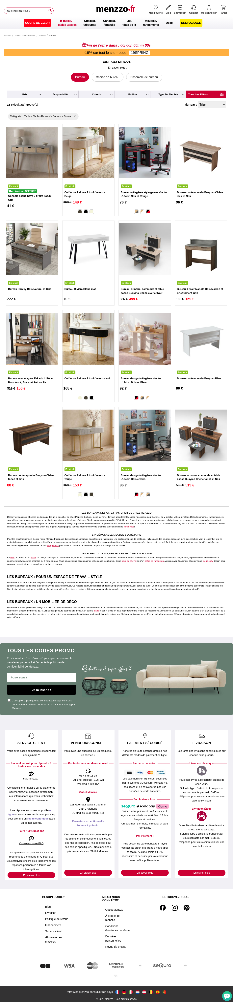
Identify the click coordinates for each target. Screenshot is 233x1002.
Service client (53, 931)
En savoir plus (31, 875)
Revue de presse (115, 946)
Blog (48, 906)
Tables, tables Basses (24, 35)
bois (12, 557)
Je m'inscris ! (41, 690)
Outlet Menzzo (114, 909)
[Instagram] (175, 908)
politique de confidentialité (41, 700)
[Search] (50, 10)
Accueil (7, 35)
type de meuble (168, 94)
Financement (53, 925)
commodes (128, 526)
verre (33, 557)
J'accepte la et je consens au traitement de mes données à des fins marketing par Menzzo (41, 704)
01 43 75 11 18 (88, 775)
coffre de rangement (154, 561)
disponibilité (60, 94)
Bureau (42, 35)
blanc (96, 610)
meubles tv (207, 561)
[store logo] (116, 11)
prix (24, 94)
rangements (53, 545)
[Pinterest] (187, 908)
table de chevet (129, 561)
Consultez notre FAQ (31, 843)
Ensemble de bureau (144, 77)
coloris (96, 94)
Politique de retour (56, 919)
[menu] (116, 23)
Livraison (50, 912)
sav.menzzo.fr (31, 778)
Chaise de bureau (107, 77)
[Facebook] (163, 908)
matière (132, 94)
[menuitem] (37, 23)
